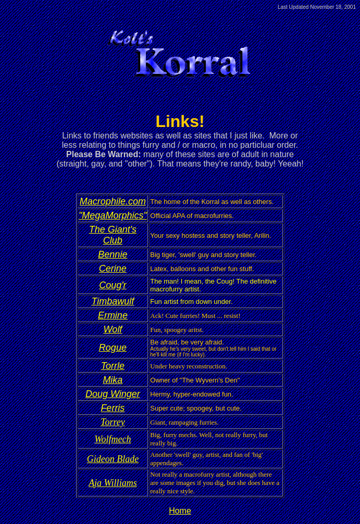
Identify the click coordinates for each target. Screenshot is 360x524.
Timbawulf (112, 301)
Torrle (113, 366)
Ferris (113, 408)
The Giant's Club (112, 235)
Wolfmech (112, 439)
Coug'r (112, 285)
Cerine (113, 268)
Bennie (112, 254)
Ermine (113, 315)
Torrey (113, 422)
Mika (112, 380)
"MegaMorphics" (113, 215)
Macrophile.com (113, 201)
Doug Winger (112, 394)
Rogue (113, 347)
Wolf (112, 329)
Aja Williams (113, 483)
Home (180, 510)
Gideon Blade (113, 459)
